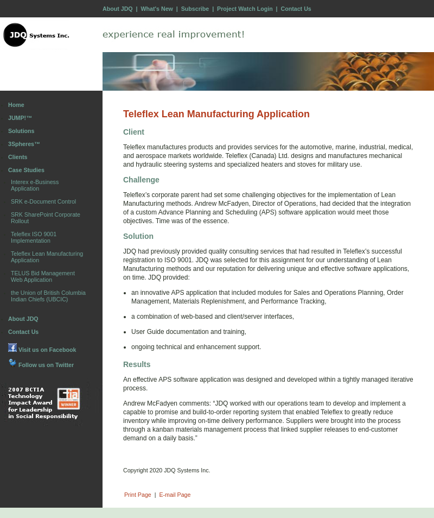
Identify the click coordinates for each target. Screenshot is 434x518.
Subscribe (195, 8)
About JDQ (118, 8)
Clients (18, 157)
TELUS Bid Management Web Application (43, 276)
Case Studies (26, 170)
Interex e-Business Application (35, 185)
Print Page (137, 494)
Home (16, 105)
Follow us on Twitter (41, 365)
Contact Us (296, 8)
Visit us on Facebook (42, 349)
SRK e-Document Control (43, 201)
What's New (157, 8)
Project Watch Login (245, 8)
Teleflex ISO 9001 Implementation (33, 237)
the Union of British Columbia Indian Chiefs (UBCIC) (48, 295)
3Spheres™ (24, 144)
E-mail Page (174, 494)
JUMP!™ (20, 118)
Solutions (21, 131)
